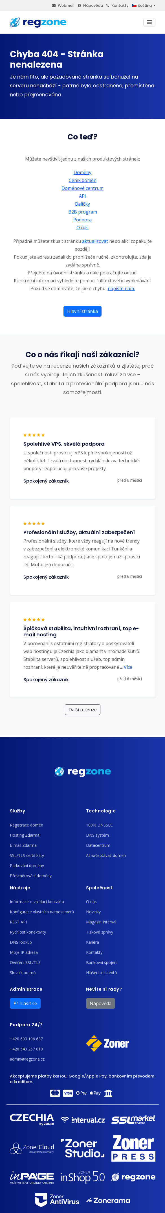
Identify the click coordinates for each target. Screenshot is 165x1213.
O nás (82, 228)
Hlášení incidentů (101, 972)
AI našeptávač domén (106, 855)
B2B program (82, 212)
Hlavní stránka (82, 311)
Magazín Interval (101, 922)
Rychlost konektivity (28, 932)
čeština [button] (142, 5)
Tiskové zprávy (99, 932)
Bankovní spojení (101, 962)
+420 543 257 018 (26, 1049)
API (82, 196)
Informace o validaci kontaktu (37, 901)
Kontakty (117, 5)
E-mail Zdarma (23, 845)
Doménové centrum (82, 188)
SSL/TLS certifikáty (27, 855)
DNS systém (97, 835)
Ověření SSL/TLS (25, 962)
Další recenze (83, 710)
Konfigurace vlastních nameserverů (42, 911)
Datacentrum (98, 845)
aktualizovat (95, 241)
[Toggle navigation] (149, 22)
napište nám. (121, 288)
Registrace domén (26, 825)
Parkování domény (27, 865)
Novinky (93, 911)
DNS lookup (21, 942)
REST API (18, 922)
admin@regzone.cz (27, 1059)
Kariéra (92, 942)
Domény (82, 172)
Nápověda (90, 5)
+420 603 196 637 (26, 1038)
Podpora (82, 220)
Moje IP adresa (24, 952)
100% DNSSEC (99, 825)
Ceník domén (82, 180)
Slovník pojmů (23, 972)
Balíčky (82, 204)
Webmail (63, 5)
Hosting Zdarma (24, 835)
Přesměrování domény (31, 875)
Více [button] (126, 667)
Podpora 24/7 (26, 1025)
